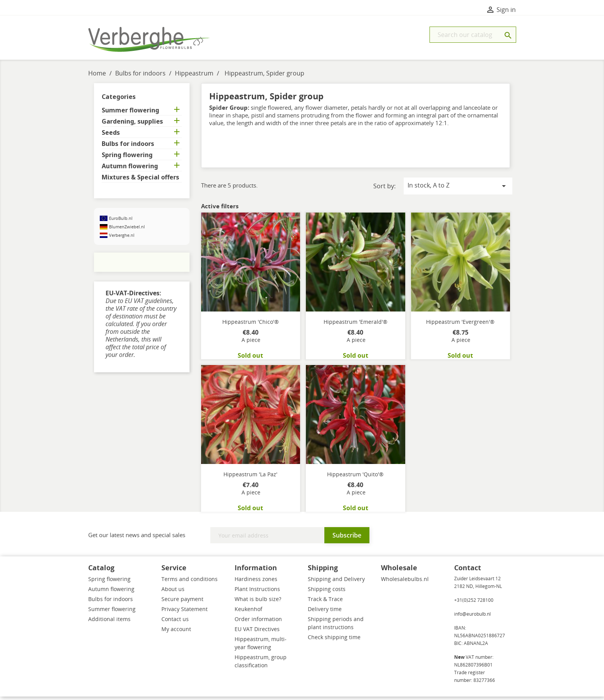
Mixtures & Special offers (140, 181)
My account (176, 632)
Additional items (109, 622)
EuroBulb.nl (121, 221)
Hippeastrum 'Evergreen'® (460, 325)
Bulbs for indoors (128, 147)
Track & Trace (325, 602)
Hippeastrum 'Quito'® (355, 477)
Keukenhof (248, 612)
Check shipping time (334, 640)
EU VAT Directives (257, 632)
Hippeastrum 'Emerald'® (356, 325)
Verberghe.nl (121, 238)
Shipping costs (327, 592)
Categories (119, 100)
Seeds (111, 136)
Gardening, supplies (132, 125)
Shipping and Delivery (336, 582)
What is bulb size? (258, 602)
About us (173, 592)
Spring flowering (127, 158)
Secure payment (182, 602)
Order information (258, 622)
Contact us (175, 622)
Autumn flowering (130, 170)
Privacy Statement (184, 612)
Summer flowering (130, 114)
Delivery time (325, 612)
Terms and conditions (189, 582)
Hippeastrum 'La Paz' (250, 477)
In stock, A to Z (458, 189)
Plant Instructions (257, 592)
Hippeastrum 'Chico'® (250, 325)
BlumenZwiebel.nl (127, 230)
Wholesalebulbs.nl (405, 582)
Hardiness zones (256, 582)
